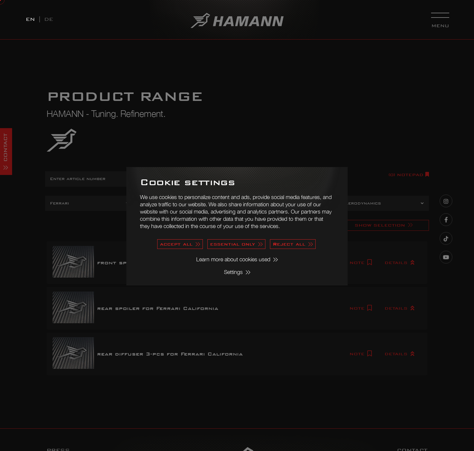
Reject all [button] (289, 244)
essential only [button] (232, 244)
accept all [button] (176, 244)
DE (48, 19)
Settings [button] (233, 272)
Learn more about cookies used (233, 259)
